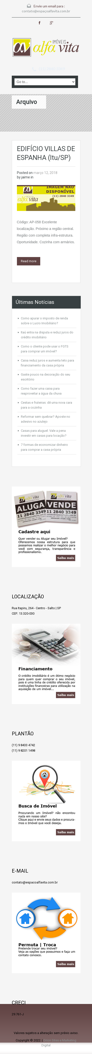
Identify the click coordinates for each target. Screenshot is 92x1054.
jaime (25, 177)
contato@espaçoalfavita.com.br (46, 11)
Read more (28, 261)
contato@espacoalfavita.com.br (35, 882)
